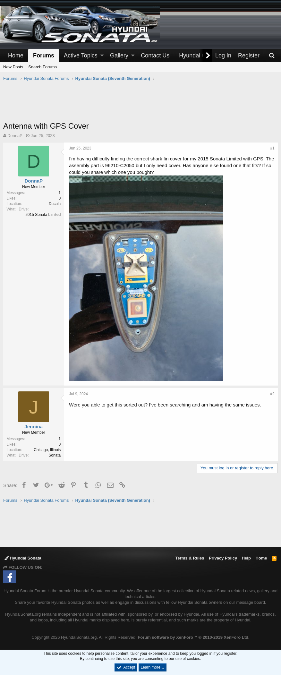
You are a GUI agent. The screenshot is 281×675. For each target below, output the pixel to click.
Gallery (119, 55)
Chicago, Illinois (47, 450)
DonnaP (14, 135)
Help (246, 558)
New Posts (13, 66)
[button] (102, 55)
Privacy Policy (223, 558)
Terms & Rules (189, 558)
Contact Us (155, 55)
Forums (43, 55)
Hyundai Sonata (22, 558)
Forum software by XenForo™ (193, 637)
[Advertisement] (140, 104)
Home (15, 55)
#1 (272, 148)
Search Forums (42, 66)
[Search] (272, 55)
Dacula (55, 203)
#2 (272, 394)
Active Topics (81, 55)
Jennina (34, 426)
